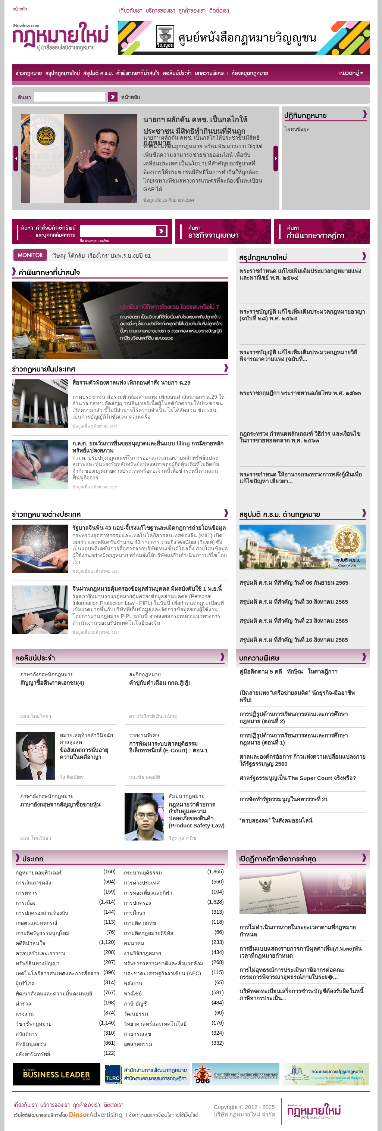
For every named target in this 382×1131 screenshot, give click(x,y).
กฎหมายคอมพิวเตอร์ (39, 873)
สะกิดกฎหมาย (145, 674)
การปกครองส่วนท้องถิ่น (42, 913)
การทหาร (26, 893)
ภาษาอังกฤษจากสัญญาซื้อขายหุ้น (60, 804)
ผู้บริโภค (25, 983)
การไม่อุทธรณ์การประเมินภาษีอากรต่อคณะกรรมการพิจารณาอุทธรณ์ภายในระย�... (292, 973)
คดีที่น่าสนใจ (30, 943)
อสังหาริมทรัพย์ (33, 1054)
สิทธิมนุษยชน (31, 1044)
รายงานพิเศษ (144, 735)
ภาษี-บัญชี (135, 1004)
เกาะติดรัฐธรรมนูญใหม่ (42, 933)
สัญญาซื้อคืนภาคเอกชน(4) (52, 683)
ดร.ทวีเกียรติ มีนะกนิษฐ (153, 716)
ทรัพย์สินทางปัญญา (38, 963)
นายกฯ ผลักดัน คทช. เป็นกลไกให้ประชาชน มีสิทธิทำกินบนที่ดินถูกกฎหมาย (195, 131)
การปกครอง (137, 903)
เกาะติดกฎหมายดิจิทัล (148, 933)
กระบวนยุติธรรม (143, 873)
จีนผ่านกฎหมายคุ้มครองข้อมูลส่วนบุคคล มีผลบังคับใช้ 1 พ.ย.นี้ (147, 588)
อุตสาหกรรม (138, 1044)
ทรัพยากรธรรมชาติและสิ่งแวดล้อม (163, 963)
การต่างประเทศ (142, 883)
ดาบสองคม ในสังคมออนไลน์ (275, 820)
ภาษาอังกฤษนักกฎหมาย (46, 674)
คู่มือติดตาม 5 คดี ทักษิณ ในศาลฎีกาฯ (288, 671)
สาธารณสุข (137, 1034)
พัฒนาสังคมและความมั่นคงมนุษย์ (54, 994)
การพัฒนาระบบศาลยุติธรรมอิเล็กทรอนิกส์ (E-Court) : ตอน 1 (168, 747)
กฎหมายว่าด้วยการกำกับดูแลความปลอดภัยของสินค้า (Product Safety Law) (197, 815)
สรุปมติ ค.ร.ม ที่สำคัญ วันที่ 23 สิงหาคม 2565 (293, 621)
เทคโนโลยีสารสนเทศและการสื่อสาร (58, 973)
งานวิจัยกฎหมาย (142, 953)
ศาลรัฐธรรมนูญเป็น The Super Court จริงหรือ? (297, 778)
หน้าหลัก (130, 97)
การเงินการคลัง (33, 883)
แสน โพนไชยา (35, 716)
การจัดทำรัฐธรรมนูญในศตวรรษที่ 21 (283, 799)
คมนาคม (134, 943)
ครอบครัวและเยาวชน (41, 953)
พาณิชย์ (133, 994)
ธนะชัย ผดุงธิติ (144, 777)
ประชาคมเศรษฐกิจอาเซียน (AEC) (162, 973)
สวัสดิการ (27, 1034)
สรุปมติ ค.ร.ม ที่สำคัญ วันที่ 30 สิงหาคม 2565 (293, 602)
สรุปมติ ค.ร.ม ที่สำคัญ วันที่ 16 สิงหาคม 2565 (293, 640)
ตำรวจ (23, 1004)
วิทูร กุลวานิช (182, 838)
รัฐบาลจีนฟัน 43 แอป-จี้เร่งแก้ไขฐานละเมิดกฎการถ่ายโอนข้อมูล (149, 528)
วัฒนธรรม (136, 1014)
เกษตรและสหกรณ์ (36, 923)
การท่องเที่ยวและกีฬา (148, 893)
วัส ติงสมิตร (72, 777)
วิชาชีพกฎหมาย (33, 1024)
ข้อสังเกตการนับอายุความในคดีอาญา (84, 753)
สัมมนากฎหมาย (186, 796)
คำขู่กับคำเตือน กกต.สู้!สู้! (159, 683)
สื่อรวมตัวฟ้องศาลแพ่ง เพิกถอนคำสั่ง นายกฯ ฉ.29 (131, 382)
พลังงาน (133, 983)
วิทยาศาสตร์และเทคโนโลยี (155, 1024)
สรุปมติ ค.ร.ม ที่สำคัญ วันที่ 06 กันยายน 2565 (293, 583)
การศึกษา (134, 913)
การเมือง (25, 903)
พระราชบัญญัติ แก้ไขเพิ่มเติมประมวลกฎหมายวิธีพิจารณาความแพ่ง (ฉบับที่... (298, 355)
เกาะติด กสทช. (141, 923)
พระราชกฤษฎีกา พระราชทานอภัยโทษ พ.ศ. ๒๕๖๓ (300, 393)
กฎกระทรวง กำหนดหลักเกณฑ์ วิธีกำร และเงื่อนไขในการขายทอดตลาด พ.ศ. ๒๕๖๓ (299, 437)
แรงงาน (25, 1014)
